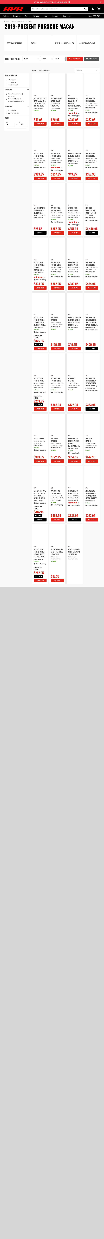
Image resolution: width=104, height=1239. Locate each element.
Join (69, 1202)
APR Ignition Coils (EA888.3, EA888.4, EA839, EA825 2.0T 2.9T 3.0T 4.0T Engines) (39, 102)
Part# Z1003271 (55, 967)
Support (56, 16)
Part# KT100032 (38, 968)
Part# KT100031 (38, 505)
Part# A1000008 (55, 624)
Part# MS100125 (38, 449)
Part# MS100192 (38, 108)
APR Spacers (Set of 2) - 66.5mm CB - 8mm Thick (57, 556)
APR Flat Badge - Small (91, 783)
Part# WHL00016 (55, 163)
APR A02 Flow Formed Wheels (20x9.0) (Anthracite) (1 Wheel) (73, 1143)
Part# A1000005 (72, 682)
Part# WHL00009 (38, 274)
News (47, 16)
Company (67, 16)
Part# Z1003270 (72, 1029)
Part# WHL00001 (90, 391)
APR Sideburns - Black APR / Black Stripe (39, 1021)
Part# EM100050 (72, 108)
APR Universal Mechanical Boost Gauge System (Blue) (73, 962)
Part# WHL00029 (73, 273)
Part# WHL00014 (55, 273)
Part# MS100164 (38, 741)
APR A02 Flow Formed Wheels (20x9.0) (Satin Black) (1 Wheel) (39, 324)
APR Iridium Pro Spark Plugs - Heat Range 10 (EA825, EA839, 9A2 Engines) (39, 213)
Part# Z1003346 (90, 968)
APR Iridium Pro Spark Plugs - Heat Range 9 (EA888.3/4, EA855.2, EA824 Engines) (56, 102)
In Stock (12, 110)
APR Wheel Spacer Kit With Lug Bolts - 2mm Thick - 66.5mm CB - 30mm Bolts (40, 1143)
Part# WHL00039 (73, 504)
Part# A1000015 (55, 1087)
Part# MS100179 (55, 741)
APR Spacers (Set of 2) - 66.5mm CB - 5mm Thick (40, 784)
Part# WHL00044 (73, 791)
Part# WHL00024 (55, 504)
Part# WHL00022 (90, 505)
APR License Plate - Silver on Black (57, 1079)
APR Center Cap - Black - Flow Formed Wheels (92, 734)
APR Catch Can (39, 442)
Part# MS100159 (90, 850)
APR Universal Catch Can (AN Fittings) (91, 556)
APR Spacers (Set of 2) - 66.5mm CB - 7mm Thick (40, 734)
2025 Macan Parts (90, 1186)
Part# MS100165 (55, 563)
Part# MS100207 (90, 219)
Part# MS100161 (55, 909)
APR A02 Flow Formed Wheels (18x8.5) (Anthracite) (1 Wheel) (73, 446)
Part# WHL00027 (73, 452)
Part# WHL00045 (38, 850)
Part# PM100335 (90, 1087)
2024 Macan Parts (78, 1186)
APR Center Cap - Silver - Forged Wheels (74, 1080)
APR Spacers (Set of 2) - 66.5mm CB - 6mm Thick (74, 902)
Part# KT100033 (55, 850)
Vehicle (7, 16)
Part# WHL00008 (90, 330)
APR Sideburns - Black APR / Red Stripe (74, 843)
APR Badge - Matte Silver (38, 1079)
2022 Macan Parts (52, 1186)
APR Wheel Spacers (54, 321)
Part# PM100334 (90, 1029)
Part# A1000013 (90, 625)
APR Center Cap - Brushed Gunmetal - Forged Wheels (92, 962)
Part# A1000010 (55, 683)
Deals (28, 16)
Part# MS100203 (72, 330)
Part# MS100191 (90, 451)
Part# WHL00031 (73, 1148)
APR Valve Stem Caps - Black (39, 616)
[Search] (59, 9)
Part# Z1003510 (90, 741)
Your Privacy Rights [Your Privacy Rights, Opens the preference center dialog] (77, 1236)
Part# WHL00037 (90, 163)
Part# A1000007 (38, 1087)
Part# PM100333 (55, 1029)
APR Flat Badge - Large (74, 674)
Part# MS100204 (72, 164)
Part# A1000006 (90, 682)
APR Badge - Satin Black (57, 616)
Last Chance (13, 85)
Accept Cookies (76, 1225)
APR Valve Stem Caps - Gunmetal (57, 733)
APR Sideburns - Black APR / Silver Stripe (91, 1021)
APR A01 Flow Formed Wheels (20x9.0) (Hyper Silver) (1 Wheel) (91, 324)
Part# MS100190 (72, 563)
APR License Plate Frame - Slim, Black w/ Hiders (92, 617)
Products (17, 16)
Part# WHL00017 (73, 218)
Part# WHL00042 (90, 909)
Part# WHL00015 (90, 107)
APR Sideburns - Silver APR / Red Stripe (57, 1021)
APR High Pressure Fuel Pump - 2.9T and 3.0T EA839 (91, 213)
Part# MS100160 (72, 741)
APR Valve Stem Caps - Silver (39, 900)
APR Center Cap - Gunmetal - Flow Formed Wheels (57, 960)
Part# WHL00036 (38, 330)
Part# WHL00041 (38, 390)
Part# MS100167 (55, 451)
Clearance (12, 80)
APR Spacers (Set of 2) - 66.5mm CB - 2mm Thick (92, 843)
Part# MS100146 (72, 968)
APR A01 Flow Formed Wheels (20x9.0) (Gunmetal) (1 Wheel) (39, 268)
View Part (40, 235)
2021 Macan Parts (39, 1186)
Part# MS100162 (38, 791)
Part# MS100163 (72, 909)
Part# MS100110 (55, 791)
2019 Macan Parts (14, 1186)
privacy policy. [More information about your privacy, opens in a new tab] (39, 1235)
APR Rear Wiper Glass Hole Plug (57, 783)
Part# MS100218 (90, 563)
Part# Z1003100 (55, 108)
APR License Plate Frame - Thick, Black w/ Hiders (57, 676)
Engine (11, 96)
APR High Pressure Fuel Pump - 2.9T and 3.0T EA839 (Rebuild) (56, 1143)
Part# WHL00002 (38, 163)
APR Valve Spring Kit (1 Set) (74, 616)
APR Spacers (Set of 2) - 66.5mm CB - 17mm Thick (74, 556)
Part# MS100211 (55, 1148)
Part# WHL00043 (38, 683)
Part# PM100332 (72, 850)
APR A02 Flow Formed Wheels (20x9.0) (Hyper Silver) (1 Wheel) (39, 558)
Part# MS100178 (38, 908)
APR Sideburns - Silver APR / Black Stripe (91, 1080)
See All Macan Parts (52, 1189)
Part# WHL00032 (55, 218)
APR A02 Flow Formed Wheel (90, 155)
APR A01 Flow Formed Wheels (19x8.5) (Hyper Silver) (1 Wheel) (91, 385)
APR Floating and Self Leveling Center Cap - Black (40, 677)
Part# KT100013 (38, 1148)
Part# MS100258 (72, 624)
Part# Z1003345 (72, 1087)
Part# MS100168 (55, 329)
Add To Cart (40, 124)
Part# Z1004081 (38, 219)
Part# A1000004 (90, 791)
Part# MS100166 (72, 390)
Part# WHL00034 (55, 390)
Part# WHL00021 (90, 273)
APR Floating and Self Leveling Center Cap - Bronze (74, 786)
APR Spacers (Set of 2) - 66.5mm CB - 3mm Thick (74, 734)
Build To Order (13, 113)
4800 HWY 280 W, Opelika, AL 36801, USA (59, 1212)
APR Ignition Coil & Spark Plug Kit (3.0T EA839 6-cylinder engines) (40, 499)
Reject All (77, 1231)
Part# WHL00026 (38, 563)
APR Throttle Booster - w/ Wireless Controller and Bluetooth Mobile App (74, 102)
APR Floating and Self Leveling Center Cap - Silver (92, 903)
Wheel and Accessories (16, 101)
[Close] (101, 1229)
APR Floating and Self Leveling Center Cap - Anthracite (40, 844)
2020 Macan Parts (26, 1186)
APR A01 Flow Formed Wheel (90, 99)
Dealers (37, 16)
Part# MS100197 (38, 624)
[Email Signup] (53, 1202)
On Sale (12, 82)
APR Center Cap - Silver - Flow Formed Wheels (74, 1021)
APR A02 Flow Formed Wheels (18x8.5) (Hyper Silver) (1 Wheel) (91, 499)
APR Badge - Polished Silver (91, 674)
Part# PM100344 (38, 1029)
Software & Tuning (14, 99)
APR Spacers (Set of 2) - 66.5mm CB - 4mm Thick (57, 902)
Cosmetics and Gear (15, 94)
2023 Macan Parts (65, 1186)
